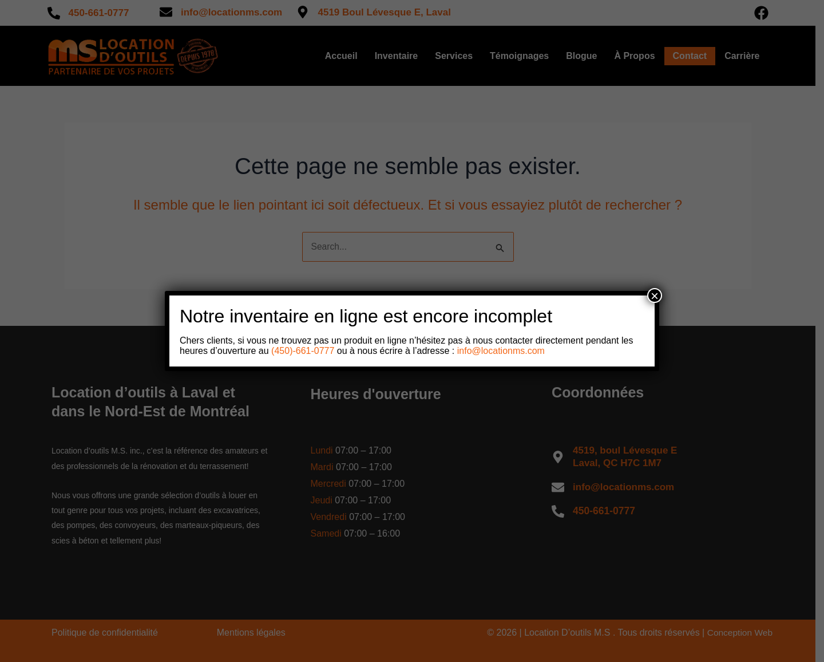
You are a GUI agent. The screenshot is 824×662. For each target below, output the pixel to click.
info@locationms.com (501, 351)
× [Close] (655, 295)
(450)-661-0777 (302, 351)
